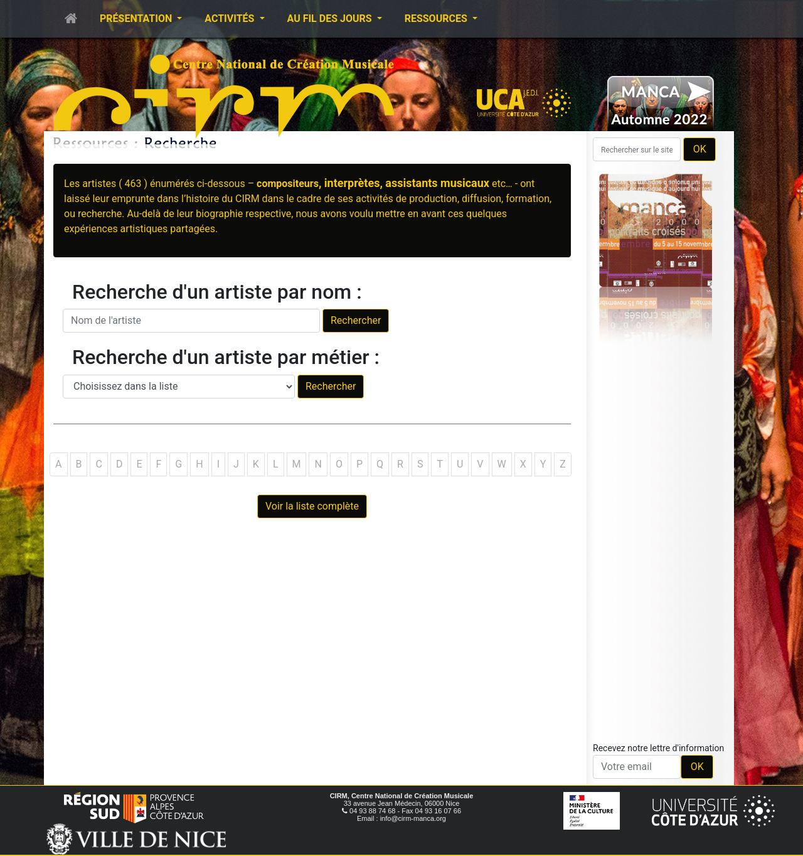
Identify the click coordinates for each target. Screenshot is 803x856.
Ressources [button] (437, 18)
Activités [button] (231, 18)
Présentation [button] (137, 18)
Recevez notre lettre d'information (658, 748)
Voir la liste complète (312, 506)
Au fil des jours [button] (331, 18)
